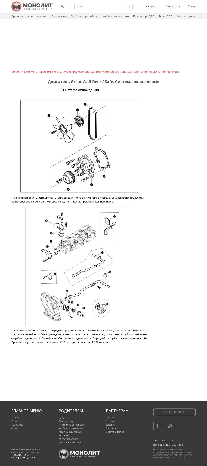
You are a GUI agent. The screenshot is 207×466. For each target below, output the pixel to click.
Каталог (15, 71)
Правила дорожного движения (29, 16)
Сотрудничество (115, 431)
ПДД (61, 417)
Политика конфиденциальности (168, 445)
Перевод (110, 421)
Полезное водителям (70, 442)
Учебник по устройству (84, 16)
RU (62, 6)
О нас (192, 6)
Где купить (172, 6)
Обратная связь (174, 412)
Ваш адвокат (59, 16)
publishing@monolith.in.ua (31, 457)
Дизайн (110, 424)
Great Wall (29, 71)
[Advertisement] (103, 46)
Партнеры (111, 428)
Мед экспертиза (186, 16)
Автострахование (68, 438)
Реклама (110, 417)
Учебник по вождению (116, 16)
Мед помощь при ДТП (71, 431)
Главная (15, 417)
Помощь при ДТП (143, 16)
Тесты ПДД (165, 16)
